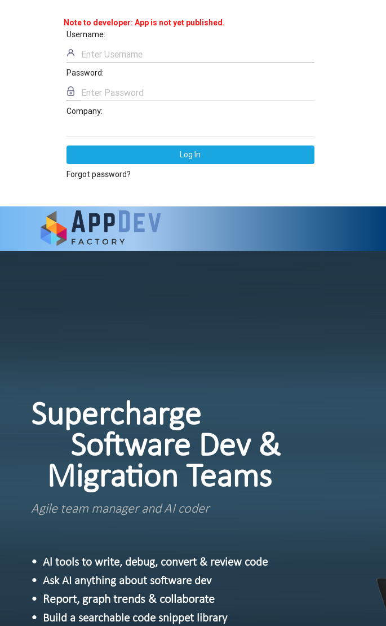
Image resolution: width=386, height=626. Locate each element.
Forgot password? (98, 174)
